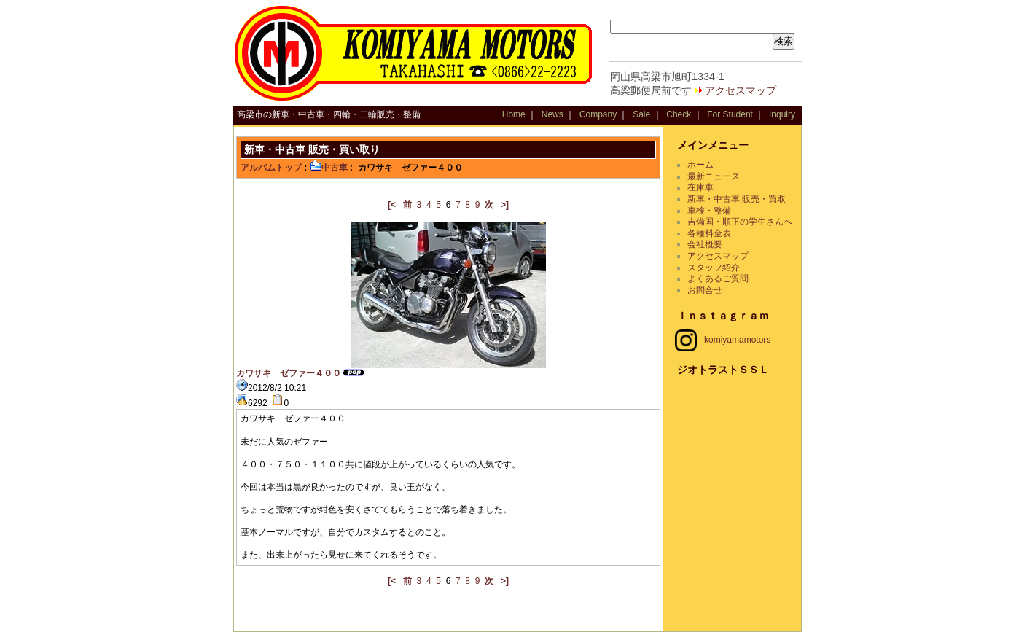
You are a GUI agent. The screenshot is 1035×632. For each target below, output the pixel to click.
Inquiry (782, 114)
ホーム (700, 165)
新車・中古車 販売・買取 (736, 199)
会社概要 (704, 244)
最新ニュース (713, 176)
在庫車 (700, 187)
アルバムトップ (271, 168)
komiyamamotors (722, 340)
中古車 (329, 168)
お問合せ (704, 290)
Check (678, 114)
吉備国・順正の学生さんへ (739, 221)
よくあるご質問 (718, 278)
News (552, 114)
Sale (641, 114)
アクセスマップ (740, 90)
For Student (730, 114)
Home (514, 114)
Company (598, 114)
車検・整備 (709, 211)
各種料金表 (709, 233)
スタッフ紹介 (713, 267)
